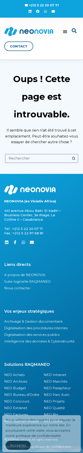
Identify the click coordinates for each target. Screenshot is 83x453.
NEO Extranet (15, 408)
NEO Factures (16, 414)
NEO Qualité (54, 408)
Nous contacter (17, 288)
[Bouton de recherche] (73, 158)
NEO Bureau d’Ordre (21, 395)
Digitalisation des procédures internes (36, 328)
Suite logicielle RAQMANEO (27, 281)
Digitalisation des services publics (32, 335)
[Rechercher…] (37, 158)
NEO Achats (14, 375)
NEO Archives (15, 381)
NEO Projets (54, 401)
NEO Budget (15, 388)
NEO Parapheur (57, 388)
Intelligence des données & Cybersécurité (39, 341)
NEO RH (51, 414)
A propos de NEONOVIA (24, 275)
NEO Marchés (55, 381)
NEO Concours (16, 401)
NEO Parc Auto (56, 395)
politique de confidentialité (38, 439)
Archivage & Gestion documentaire (33, 321)
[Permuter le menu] (65, 31)
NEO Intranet (55, 375)
